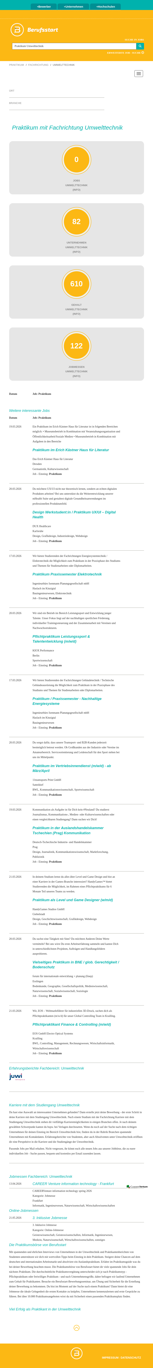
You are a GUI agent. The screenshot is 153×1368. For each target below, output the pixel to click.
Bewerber (44, 6)
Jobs (124, 1266)
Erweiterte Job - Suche (125, 52)
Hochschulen (105, 6)
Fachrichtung (38, 64)
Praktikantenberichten (117, 1252)
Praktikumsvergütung (67, 1271)
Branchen (114, 1132)
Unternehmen (73, 6)
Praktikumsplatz (113, 1296)
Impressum (110, 1357)
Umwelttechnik (124, 1136)
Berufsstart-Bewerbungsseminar (73, 1281)
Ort (11, 90)
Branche (15, 103)
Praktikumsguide (122, 1261)
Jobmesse (14, 1291)
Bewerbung (113, 1112)
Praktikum (16, 64)
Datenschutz (131, 1357)
